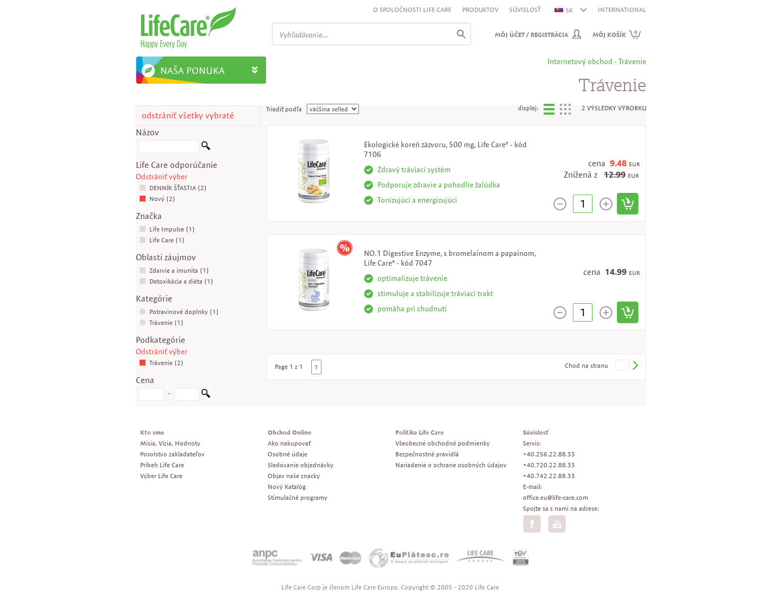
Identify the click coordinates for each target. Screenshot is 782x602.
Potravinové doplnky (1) (179, 312)
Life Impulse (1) (167, 229)
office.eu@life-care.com (555, 497)
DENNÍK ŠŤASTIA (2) (173, 188)
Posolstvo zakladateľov (172, 454)
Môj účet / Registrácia (531, 34)
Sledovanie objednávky (300, 465)
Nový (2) (157, 199)
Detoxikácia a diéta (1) (176, 281)
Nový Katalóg (287, 486)
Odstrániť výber (161, 176)
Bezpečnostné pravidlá (427, 454)
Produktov (480, 9)
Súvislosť (525, 9)
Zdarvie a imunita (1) (174, 270)
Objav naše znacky (294, 476)
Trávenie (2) (161, 363)
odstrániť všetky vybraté (188, 115)
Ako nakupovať (289, 443)
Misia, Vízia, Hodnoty (170, 443)
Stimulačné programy (297, 497)
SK (564, 10)
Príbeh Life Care (162, 465)
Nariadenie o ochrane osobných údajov (451, 465)
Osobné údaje (287, 454)
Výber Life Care (161, 476)
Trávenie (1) (161, 322)
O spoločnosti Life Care (412, 9)
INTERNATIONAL (622, 9)
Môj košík (616, 34)
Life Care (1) (162, 240)
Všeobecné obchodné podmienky (442, 443)
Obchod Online (289, 432)
